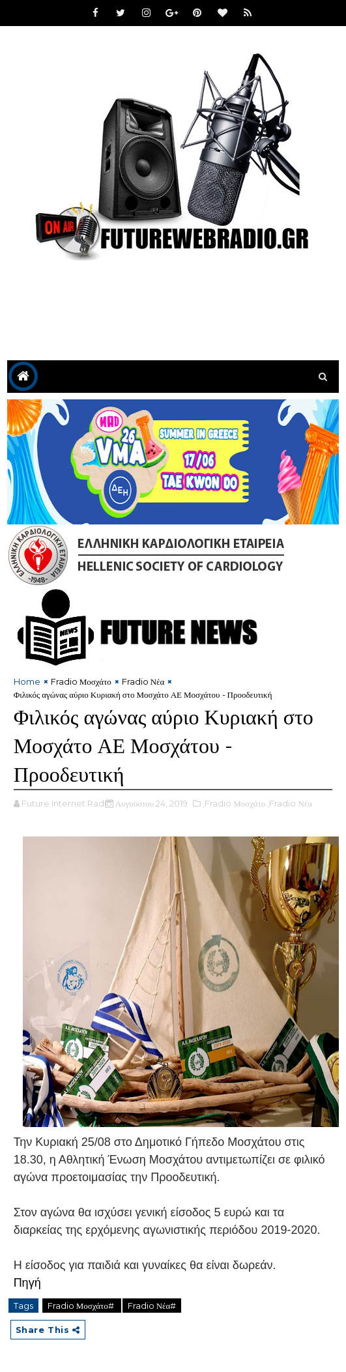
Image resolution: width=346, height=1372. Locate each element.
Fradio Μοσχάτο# (82, 1305)
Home (27, 681)
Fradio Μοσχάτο (81, 681)
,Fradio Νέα (289, 803)
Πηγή (27, 1282)
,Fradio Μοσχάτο (234, 803)
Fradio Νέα (143, 681)
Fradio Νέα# (152, 1305)
